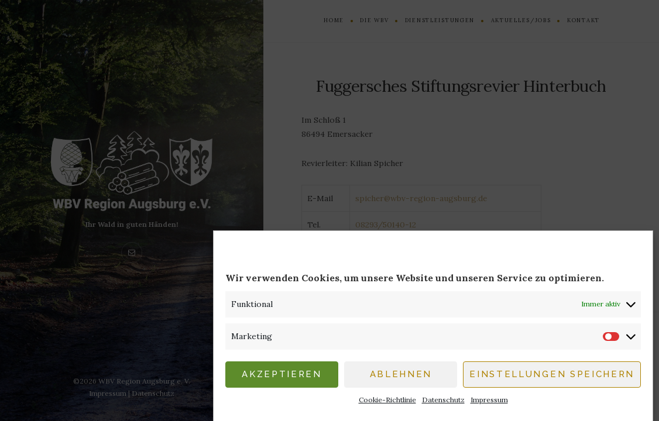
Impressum (489, 403)
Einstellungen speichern (551, 378)
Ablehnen (401, 378)
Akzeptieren (281, 378)
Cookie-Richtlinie (387, 403)
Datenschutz (443, 403)
